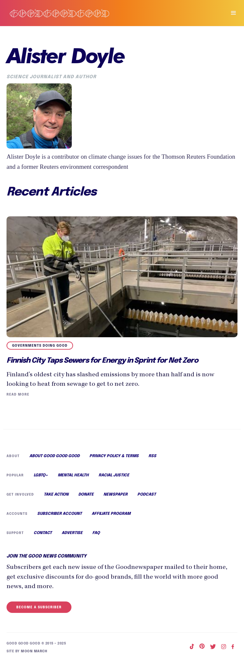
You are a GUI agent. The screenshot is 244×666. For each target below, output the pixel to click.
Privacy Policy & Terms (114, 457)
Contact (43, 537)
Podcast (146, 497)
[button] (230, 13)
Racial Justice (114, 477)
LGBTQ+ (41, 477)
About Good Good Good (54, 457)
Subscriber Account (59, 517)
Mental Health (74, 477)
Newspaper (115, 497)
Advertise (72, 537)
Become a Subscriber (38, 611)
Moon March (32, 654)
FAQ (96, 537)
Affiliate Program (110, 517)
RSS (152, 457)
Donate (86, 497)
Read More (17, 395)
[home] (110, 13)
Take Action (55, 497)
